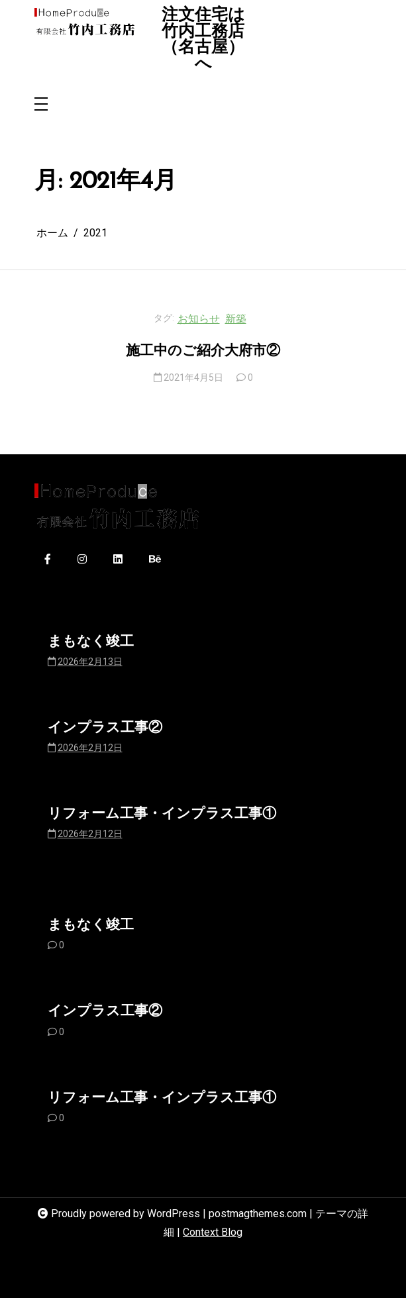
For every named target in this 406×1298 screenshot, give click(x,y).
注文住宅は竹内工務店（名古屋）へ (203, 40)
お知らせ (199, 319)
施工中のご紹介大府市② (203, 351)
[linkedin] (117, 560)
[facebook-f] (47, 560)
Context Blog (212, 1232)
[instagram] (82, 560)
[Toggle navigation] (41, 105)
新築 (235, 319)
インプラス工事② (105, 728)
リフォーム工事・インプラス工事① (162, 814)
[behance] (155, 560)
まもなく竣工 (91, 642)
